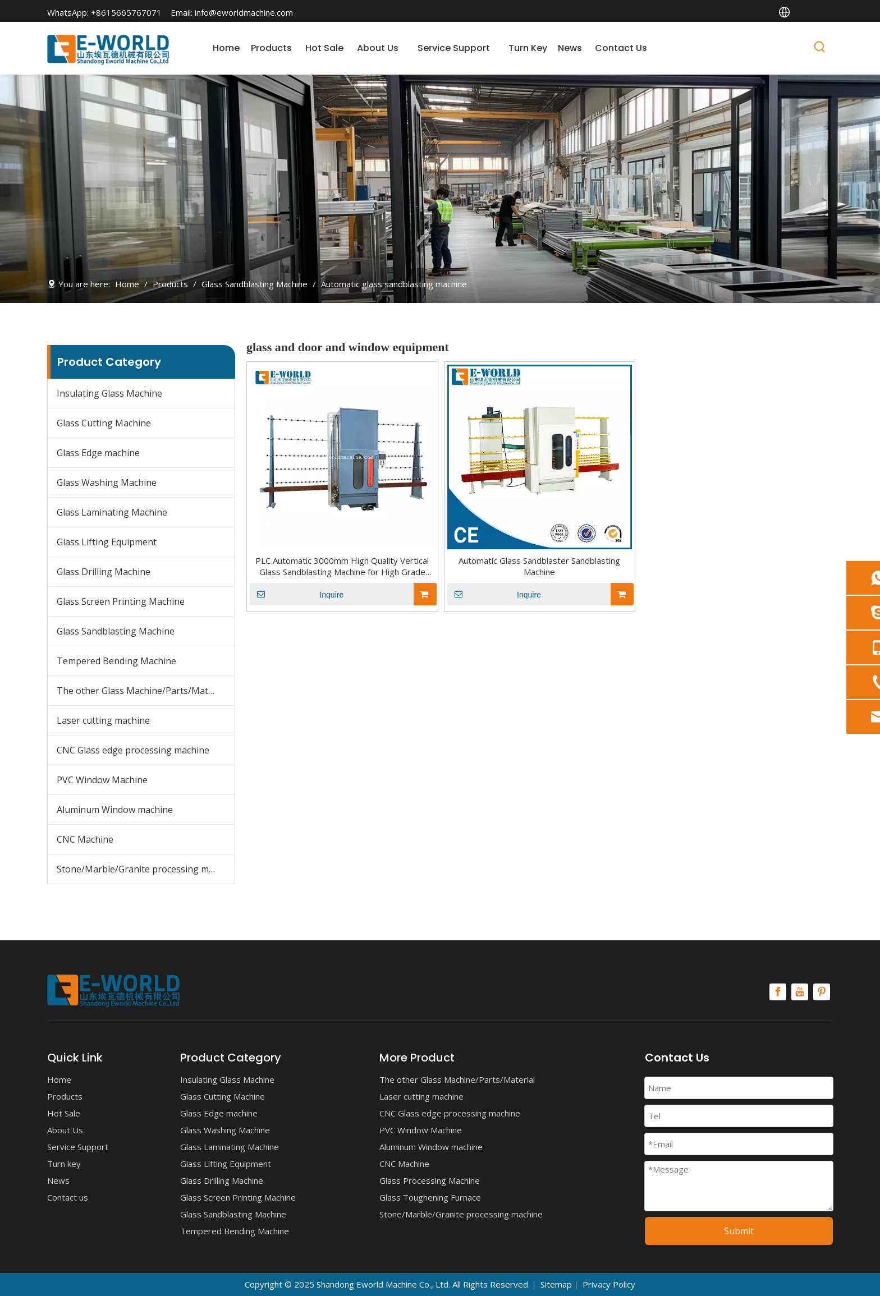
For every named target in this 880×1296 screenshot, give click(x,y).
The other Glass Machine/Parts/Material (142, 690)
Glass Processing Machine (429, 1180)
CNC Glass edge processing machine (133, 750)
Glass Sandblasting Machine (116, 631)
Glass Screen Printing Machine (121, 601)
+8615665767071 (126, 12)
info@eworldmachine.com (244, 12)
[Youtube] (799, 992)
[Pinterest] (821, 992)
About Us (65, 1130)
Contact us (67, 1197)
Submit (739, 1231)
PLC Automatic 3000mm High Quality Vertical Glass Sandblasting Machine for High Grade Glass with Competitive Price (342, 566)
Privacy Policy (609, 1284)
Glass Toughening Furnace (430, 1197)
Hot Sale (63, 1113)
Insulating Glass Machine (109, 393)
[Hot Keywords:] (820, 49)
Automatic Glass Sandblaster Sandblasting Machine (539, 566)
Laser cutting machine (103, 720)
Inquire (296, 594)
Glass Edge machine (98, 453)
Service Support (77, 1146)
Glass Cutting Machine (104, 423)
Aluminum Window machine (115, 809)
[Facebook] (777, 992)
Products (64, 1096)
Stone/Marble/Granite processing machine (146, 869)
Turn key (64, 1163)
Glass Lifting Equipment (107, 542)
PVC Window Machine (102, 780)
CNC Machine (85, 839)
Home (59, 1079)
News (58, 1180)
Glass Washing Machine (107, 482)
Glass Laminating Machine (112, 512)
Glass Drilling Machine (103, 572)
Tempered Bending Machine (116, 661)
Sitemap (556, 1284)
